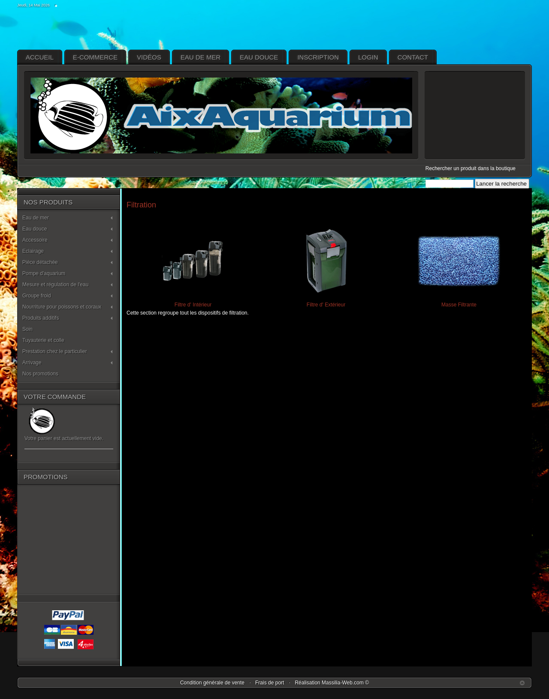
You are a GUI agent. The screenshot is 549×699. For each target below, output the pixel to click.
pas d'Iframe (475, 115)
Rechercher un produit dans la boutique (470, 168)
